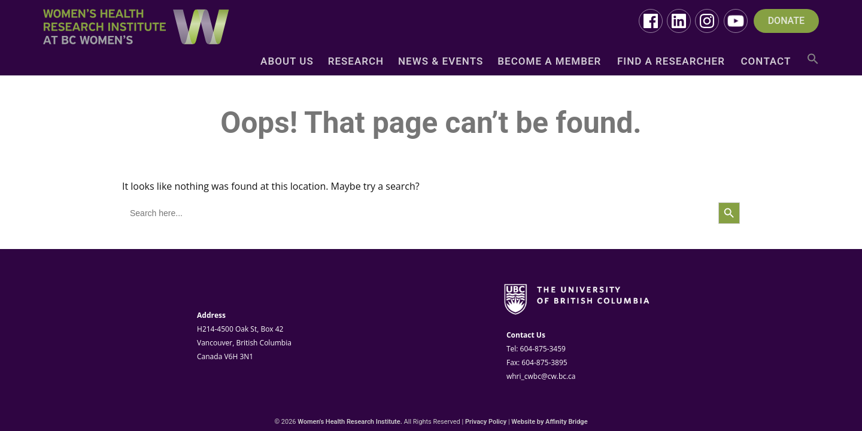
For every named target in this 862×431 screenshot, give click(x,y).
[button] (813, 63)
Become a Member (549, 62)
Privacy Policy (485, 422)
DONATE (786, 21)
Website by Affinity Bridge (549, 422)
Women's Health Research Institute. (350, 422)
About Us (287, 62)
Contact (766, 62)
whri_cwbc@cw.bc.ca (541, 376)
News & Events (440, 62)
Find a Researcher (671, 62)
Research (356, 62)
